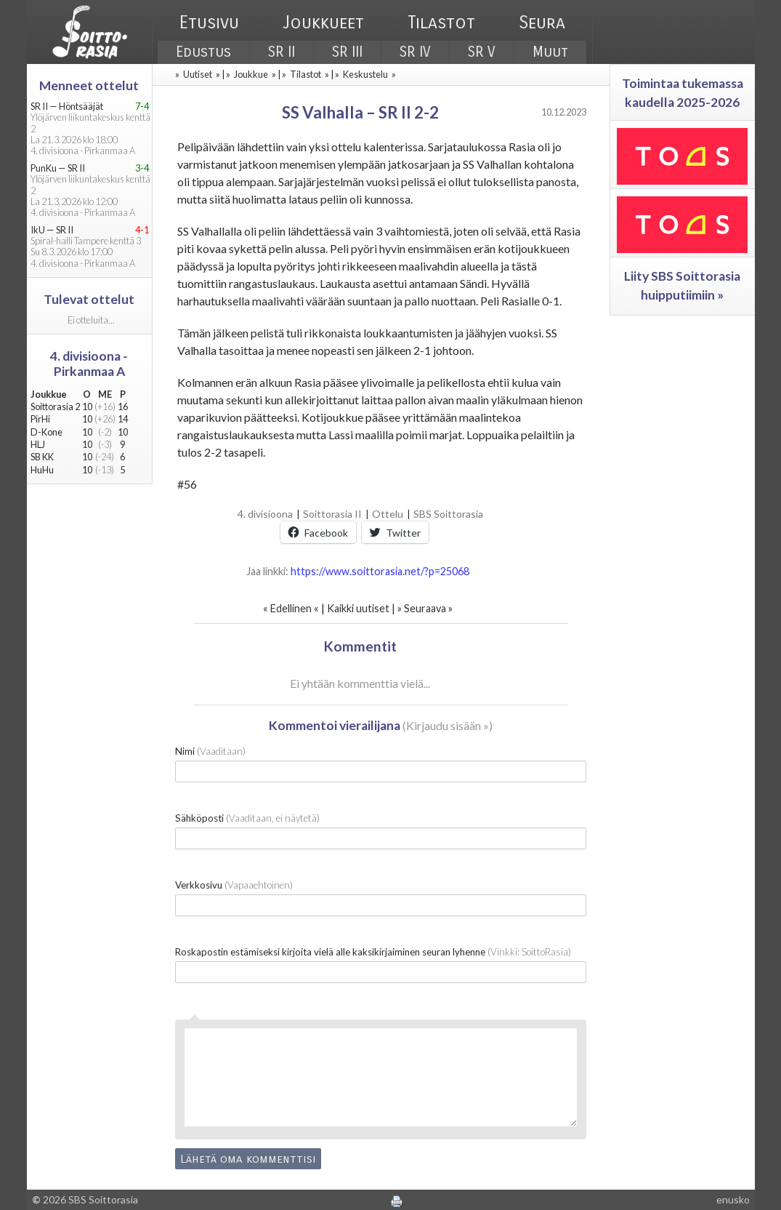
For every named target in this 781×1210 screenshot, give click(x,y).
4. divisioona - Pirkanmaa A (89, 363)
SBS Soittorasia (448, 514)
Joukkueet (323, 22)
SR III (347, 52)
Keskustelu (365, 74)
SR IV (415, 52)
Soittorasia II (332, 514)
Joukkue (251, 74)
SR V (481, 52)
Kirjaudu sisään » (447, 725)
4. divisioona (265, 514)
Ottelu (387, 514)
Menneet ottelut (89, 85)
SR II (281, 52)
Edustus (203, 52)
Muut (550, 52)
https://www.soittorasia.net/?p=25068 (380, 571)
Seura (542, 22)
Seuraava (425, 608)
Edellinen (291, 608)
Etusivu (209, 22)
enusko (733, 1199)
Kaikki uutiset (359, 608)
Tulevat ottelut (89, 299)
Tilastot (441, 22)
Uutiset (197, 74)
